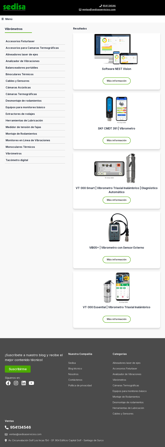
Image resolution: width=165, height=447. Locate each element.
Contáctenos (75, 379)
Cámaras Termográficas (21, 94)
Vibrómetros (14, 153)
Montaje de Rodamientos (21, 133)
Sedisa (72, 362)
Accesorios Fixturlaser (20, 41)
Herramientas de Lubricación (24, 120)
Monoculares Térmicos (20, 146)
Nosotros (73, 374)
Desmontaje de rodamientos (24, 100)
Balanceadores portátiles (22, 67)
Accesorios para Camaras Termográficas (32, 47)
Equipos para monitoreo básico (25, 107)
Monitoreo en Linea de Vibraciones (28, 140)
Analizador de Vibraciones (22, 61)
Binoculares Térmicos (20, 74)
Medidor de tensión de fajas (23, 127)
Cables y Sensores (17, 80)
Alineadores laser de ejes (22, 54)
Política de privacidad (80, 385)
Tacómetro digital (17, 160)
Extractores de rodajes (20, 113)
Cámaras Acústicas (18, 87)
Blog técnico (75, 368)
